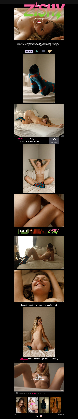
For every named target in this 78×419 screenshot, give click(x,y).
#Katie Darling (29, 51)
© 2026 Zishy (16, 414)
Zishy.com (22, 141)
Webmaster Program (61, 414)
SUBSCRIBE (20, 139)
